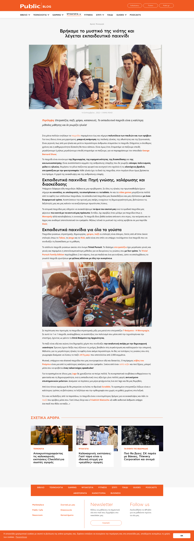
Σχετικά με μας (68, 505)
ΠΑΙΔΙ (110, 15)
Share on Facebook (35, 120)
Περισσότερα (150, 15)
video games (125, 192)
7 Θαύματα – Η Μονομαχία (136, 330)
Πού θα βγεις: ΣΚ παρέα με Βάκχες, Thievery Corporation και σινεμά (140, 456)
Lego (74, 373)
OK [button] (181, 536)
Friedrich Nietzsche (99, 400)
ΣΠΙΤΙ (98, 15)
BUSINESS (116, 493)
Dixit (44, 224)
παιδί (45, 400)
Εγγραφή (106, 523)
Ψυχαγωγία (100, 24)
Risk (83, 237)
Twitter (139, 523)
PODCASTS (135, 15)
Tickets (150, 5)
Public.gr (166, 5)
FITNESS (88, 15)
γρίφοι (90, 234)
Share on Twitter (35, 125)
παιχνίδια (76, 135)
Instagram (151, 523)
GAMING (56, 15)
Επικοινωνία (66, 510)
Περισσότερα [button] (21, 537)
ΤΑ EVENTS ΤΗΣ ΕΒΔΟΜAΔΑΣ (136, 449)
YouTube (145, 523)
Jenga (71, 237)
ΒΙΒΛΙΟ (23, 15)
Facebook (133, 523)
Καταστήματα (67, 515)
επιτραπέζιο (120, 247)
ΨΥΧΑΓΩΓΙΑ (72, 15)
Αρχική (92, 24)
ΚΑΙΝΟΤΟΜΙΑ (99, 493)
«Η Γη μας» (84, 355)
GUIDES (120, 15)
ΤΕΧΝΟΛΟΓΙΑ (40, 15)
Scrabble (106, 386)
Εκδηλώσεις (134, 5)
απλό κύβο (124, 364)
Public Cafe (37, 510)
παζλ (97, 234)
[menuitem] (26, 15)
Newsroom (37, 515)
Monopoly (47, 216)
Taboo (62, 237)
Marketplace (38, 505)
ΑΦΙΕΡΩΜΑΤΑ (80, 493)
